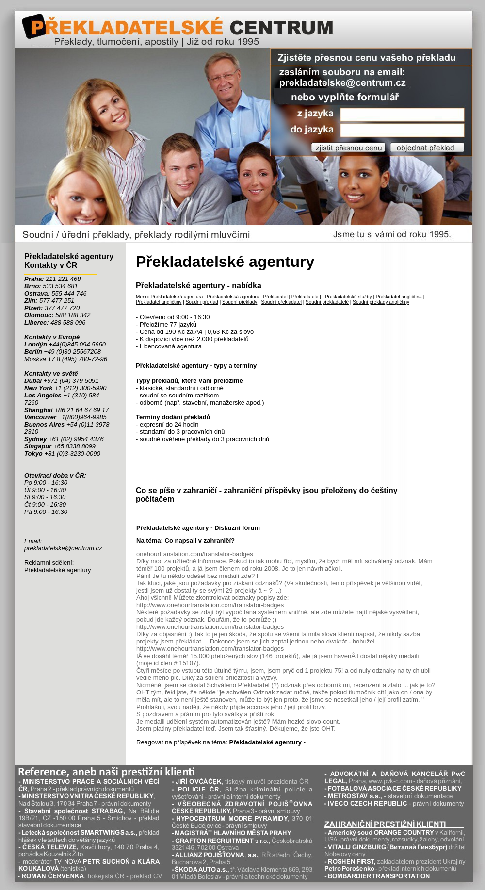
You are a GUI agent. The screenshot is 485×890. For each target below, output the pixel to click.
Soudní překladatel (281, 302)
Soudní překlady (239, 302)
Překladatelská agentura (177, 296)
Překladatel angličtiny (159, 302)
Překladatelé (305, 296)
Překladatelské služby (348, 296)
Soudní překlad (202, 302)
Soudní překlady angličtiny (381, 302)
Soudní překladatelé (327, 302)
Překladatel (275, 296)
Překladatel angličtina (399, 296)
